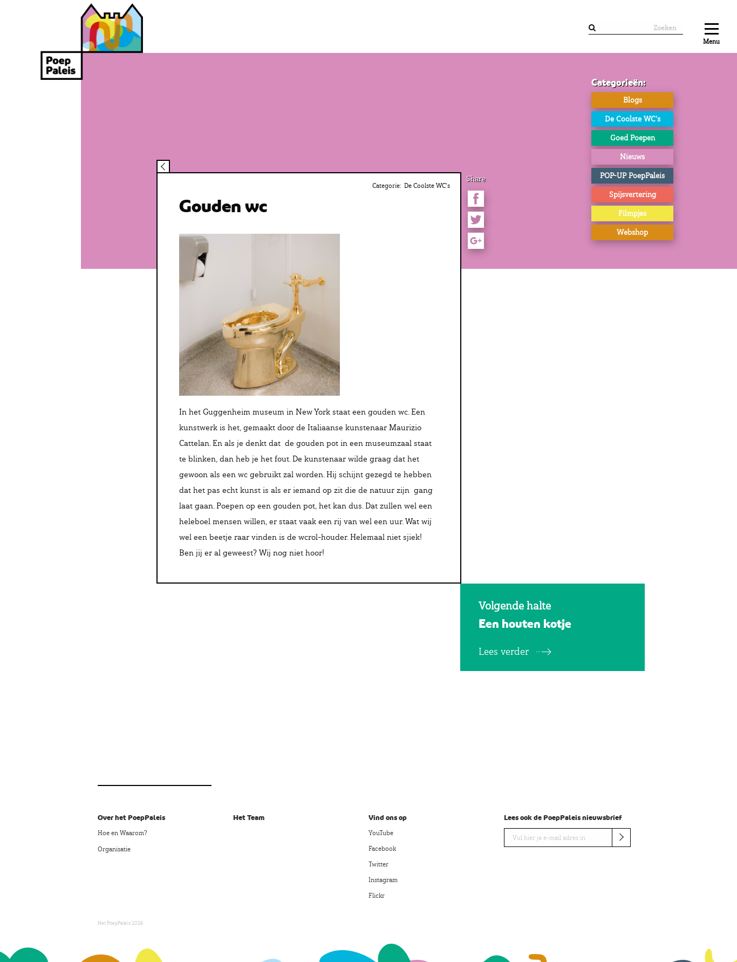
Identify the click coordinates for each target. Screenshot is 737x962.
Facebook (382, 848)
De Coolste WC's (632, 119)
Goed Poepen (632, 138)
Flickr (376, 895)
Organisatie (114, 849)
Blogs (632, 100)
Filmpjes (632, 213)
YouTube (380, 833)
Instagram (383, 880)
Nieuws (632, 156)
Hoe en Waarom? (122, 833)
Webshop (632, 232)
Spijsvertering (632, 194)
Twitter (378, 864)
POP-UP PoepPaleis (632, 175)
